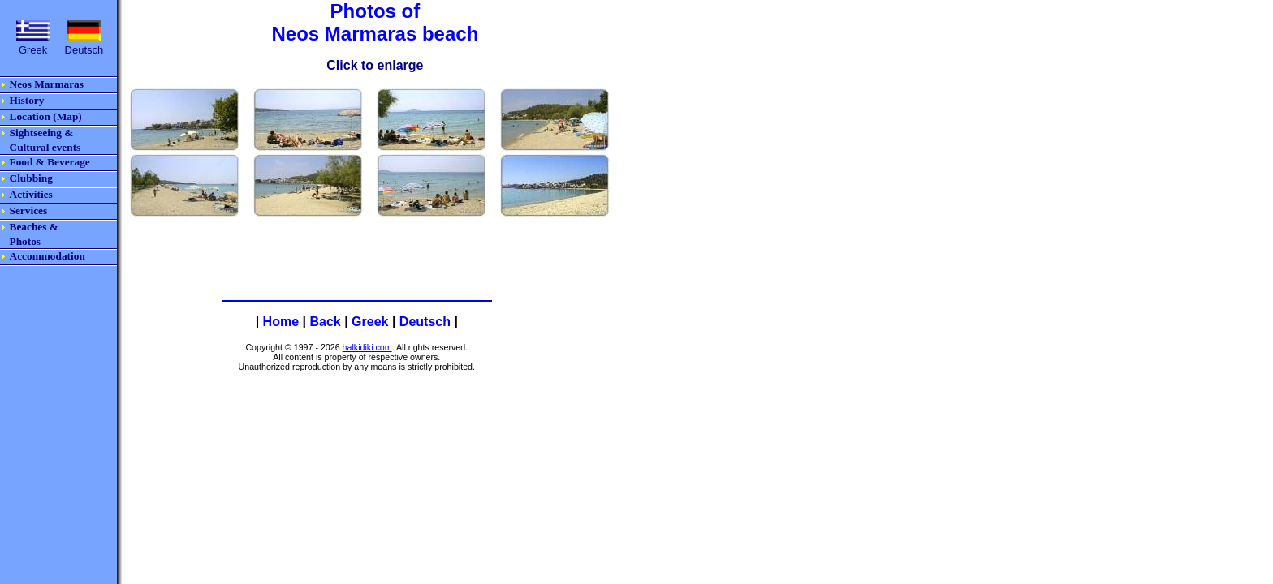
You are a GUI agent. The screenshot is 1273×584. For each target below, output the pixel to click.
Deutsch (425, 321)
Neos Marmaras (47, 84)
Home (281, 321)
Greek (370, 321)
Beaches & (34, 227)
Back (324, 321)
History (27, 100)
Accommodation (47, 256)
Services (29, 210)
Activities (31, 194)
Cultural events (45, 147)
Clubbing (31, 178)
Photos (25, 241)
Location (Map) (46, 116)
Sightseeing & (42, 133)
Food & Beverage (50, 162)
